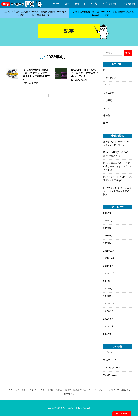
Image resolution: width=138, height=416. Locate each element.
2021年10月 (109, 258)
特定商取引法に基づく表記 (75, 390)
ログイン (107, 352)
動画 (77, 3)
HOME (56, 3)
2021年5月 (108, 266)
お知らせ (59, 390)
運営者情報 (125, 390)
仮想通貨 (107, 100)
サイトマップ (113, 390)
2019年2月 (108, 296)
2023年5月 (108, 236)
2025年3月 (108, 213)
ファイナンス (109, 78)
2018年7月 (108, 326)
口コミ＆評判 (90, 3)
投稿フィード (109, 360)
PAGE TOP (122, 413)
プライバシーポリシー (97, 390)
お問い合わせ (129, 3)
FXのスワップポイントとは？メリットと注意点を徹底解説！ (117, 191)
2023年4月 (108, 243)
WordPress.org (110, 375)
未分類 (106, 115)
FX (104, 70)
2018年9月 (108, 311)
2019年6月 (108, 288)
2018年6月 (108, 334)
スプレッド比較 (109, 3)
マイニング (108, 93)
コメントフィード (111, 367)
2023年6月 (108, 228)
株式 (105, 123)
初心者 (106, 108)
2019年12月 (109, 273)
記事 (67, 3)
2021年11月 (109, 251)
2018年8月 (108, 319)
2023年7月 (108, 220)
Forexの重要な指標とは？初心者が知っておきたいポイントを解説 (117, 166)
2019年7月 (108, 281)
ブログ (106, 85)
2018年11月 (109, 304)
